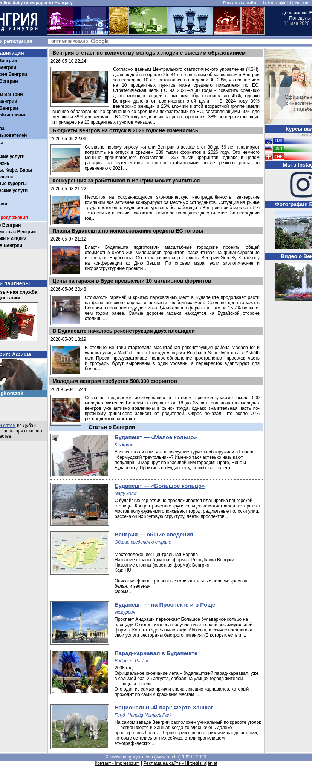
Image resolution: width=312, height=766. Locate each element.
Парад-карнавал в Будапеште (156, 653)
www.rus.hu (167, 757)
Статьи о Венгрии (112, 427)
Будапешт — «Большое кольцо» (160, 486)
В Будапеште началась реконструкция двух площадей (123, 331)
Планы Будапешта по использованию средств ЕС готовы (127, 231)
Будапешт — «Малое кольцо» (156, 437)
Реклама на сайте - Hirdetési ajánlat (257, 2)
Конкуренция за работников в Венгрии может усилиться (126, 181)
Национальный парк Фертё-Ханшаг (164, 707)
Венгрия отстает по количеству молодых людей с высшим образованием (149, 53)
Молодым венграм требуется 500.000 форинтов (114, 381)
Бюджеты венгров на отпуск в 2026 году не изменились (125, 130)
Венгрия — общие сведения (154, 534)
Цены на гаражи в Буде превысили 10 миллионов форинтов (131, 281)
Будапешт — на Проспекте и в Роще (165, 604)
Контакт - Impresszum (117, 763)
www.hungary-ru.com (131, 757)
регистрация (18, 41)
